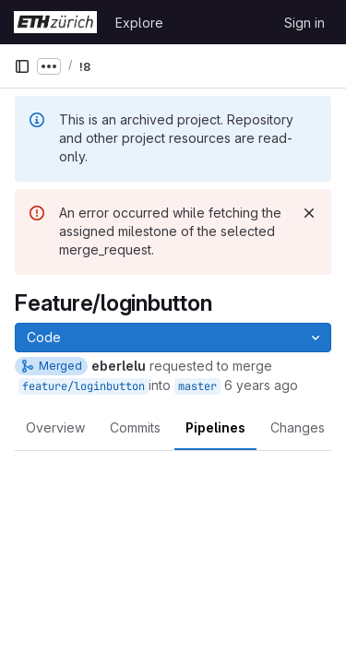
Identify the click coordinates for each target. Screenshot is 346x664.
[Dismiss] (309, 213)
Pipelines (215, 427)
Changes (297, 427)
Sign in (304, 22)
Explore (139, 22)
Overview (55, 427)
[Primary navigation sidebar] (22, 66)
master (197, 386)
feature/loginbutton (83, 386)
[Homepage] (55, 22)
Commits (135, 427)
